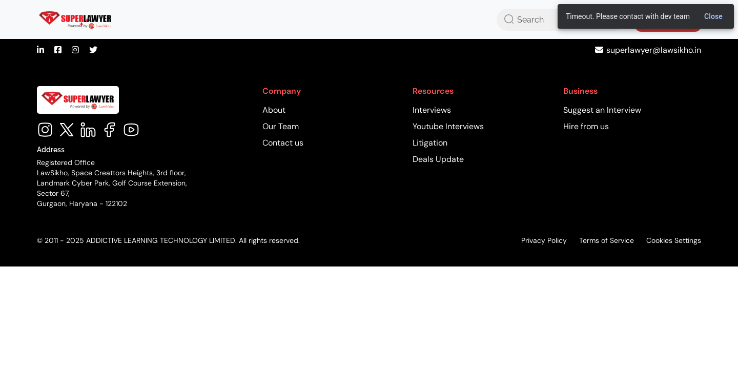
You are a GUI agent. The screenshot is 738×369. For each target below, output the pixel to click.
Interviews (432, 110)
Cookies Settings (673, 240)
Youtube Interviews (448, 126)
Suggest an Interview (602, 110)
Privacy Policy (544, 240)
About (273, 110)
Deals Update (438, 159)
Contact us (282, 142)
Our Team (280, 126)
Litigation (430, 142)
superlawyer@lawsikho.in (653, 50)
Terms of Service (606, 240)
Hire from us (586, 126)
